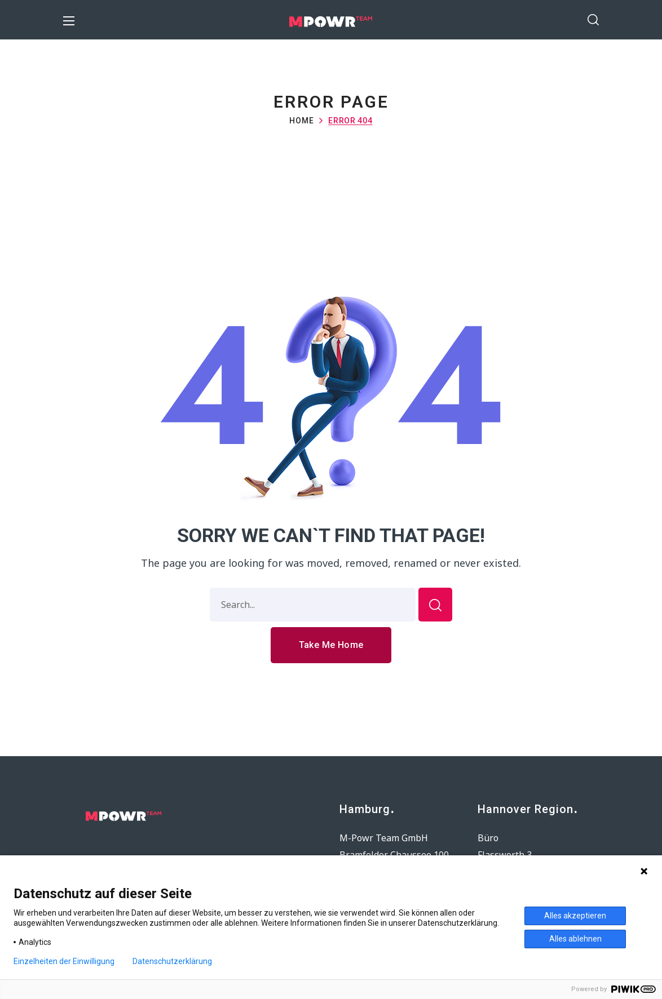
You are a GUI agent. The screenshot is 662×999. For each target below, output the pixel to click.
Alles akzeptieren (575, 915)
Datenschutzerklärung (172, 961)
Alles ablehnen (575, 938)
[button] (593, 20)
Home (301, 120)
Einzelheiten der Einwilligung (64, 961)
